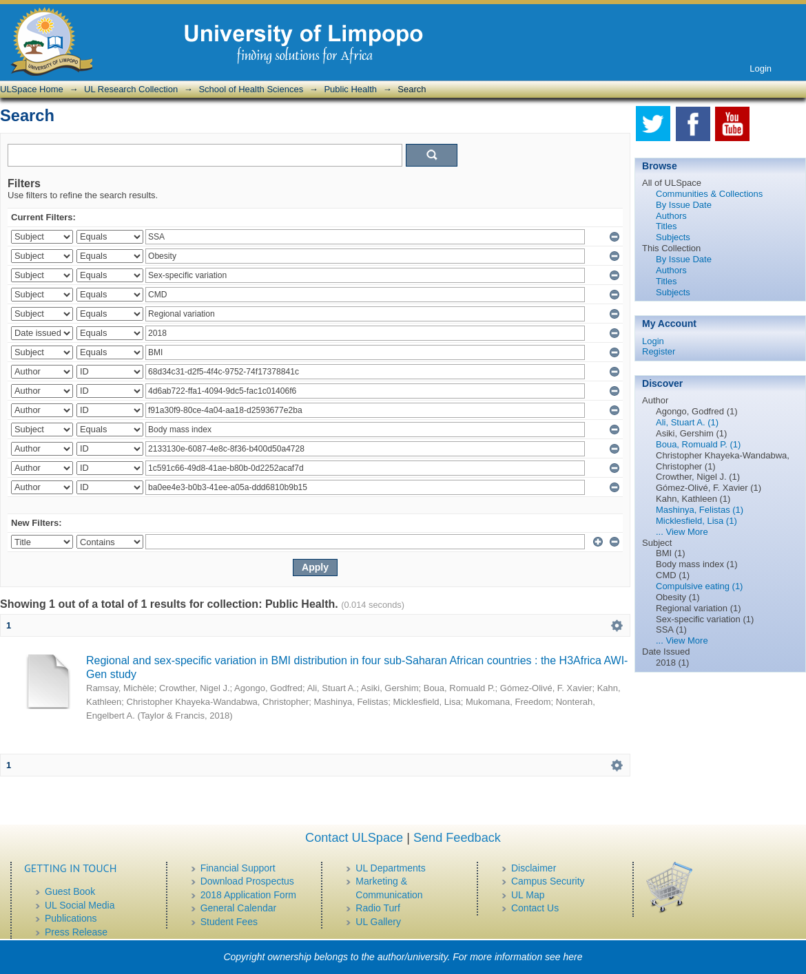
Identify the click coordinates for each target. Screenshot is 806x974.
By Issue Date (684, 205)
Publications (71, 918)
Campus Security (548, 881)
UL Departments (390, 868)
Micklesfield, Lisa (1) (696, 521)
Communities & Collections (709, 194)
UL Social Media (79, 905)
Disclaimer (533, 868)
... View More (682, 532)
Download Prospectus (247, 881)
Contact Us (535, 907)
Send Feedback (457, 838)
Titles (666, 226)
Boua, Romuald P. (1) (698, 444)
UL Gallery (378, 921)
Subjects (673, 237)
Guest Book (70, 891)
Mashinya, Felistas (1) (699, 510)
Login (761, 68)
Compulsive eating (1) (699, 586)
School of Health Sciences (250, 89)
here (573, 956)
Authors (671, 216)
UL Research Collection (131, 89)
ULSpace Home (31, 89)
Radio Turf (377, 907)
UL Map (528, 894)
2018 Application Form (248, 894)
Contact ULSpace (354, 838)
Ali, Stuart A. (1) (687, 422)
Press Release (76, 932)
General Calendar (238, 907)
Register (658, 351)
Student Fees (229, 921)
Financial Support (238, 868)
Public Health (350, 89)
